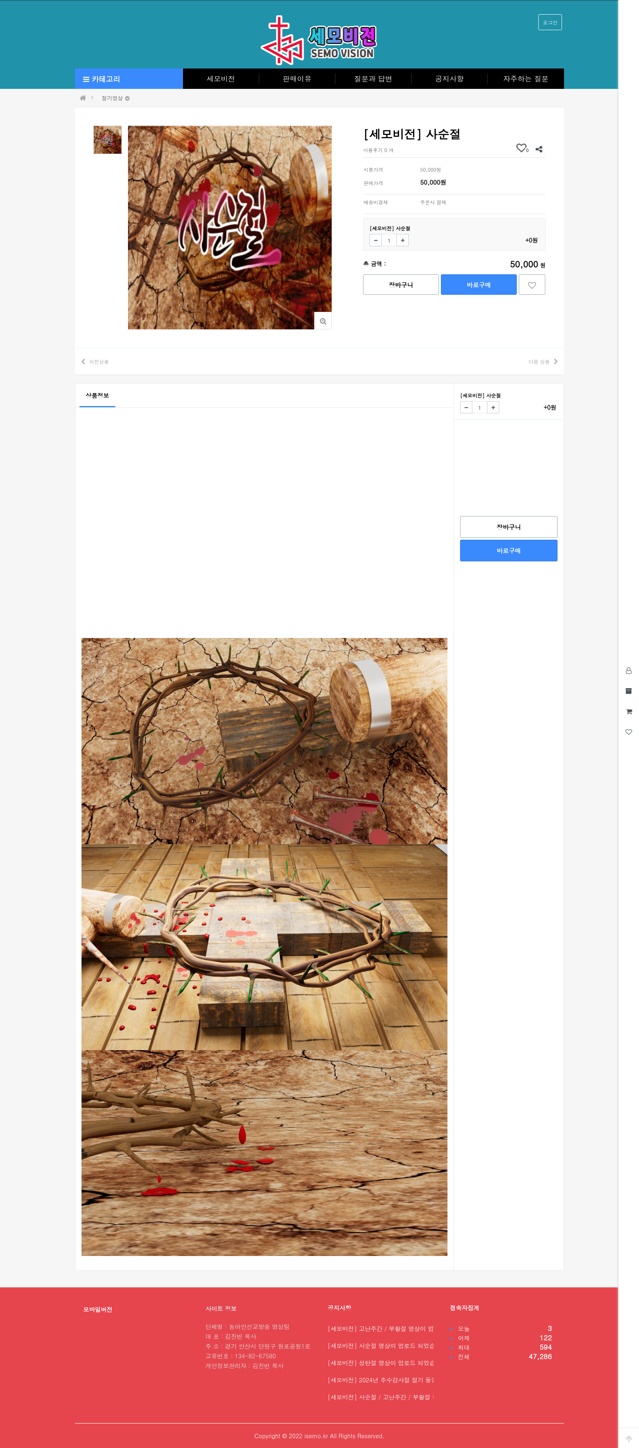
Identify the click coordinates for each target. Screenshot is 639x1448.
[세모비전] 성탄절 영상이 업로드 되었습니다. (388, 1363)
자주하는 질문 (526, 78)
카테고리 (101, 79)
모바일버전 (97, 1309)
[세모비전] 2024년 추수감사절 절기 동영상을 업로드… (401, 1380)
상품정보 (97, 395)
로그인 (550, 22)
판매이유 (297, 78)
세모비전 (221, 78)
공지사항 (449, 78)
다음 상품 (539, 361)
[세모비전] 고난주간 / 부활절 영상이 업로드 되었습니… (402, 1328)
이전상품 (99, 361)
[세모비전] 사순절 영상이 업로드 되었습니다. (388, 1346)
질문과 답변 (373, 78)
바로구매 (479, 284)
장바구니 (401, 284)
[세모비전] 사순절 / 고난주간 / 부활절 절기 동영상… (398, 1397)
